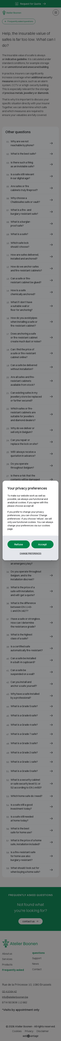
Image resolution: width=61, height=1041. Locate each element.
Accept (42, 544)
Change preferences (30, 553)
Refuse (18, 544)
